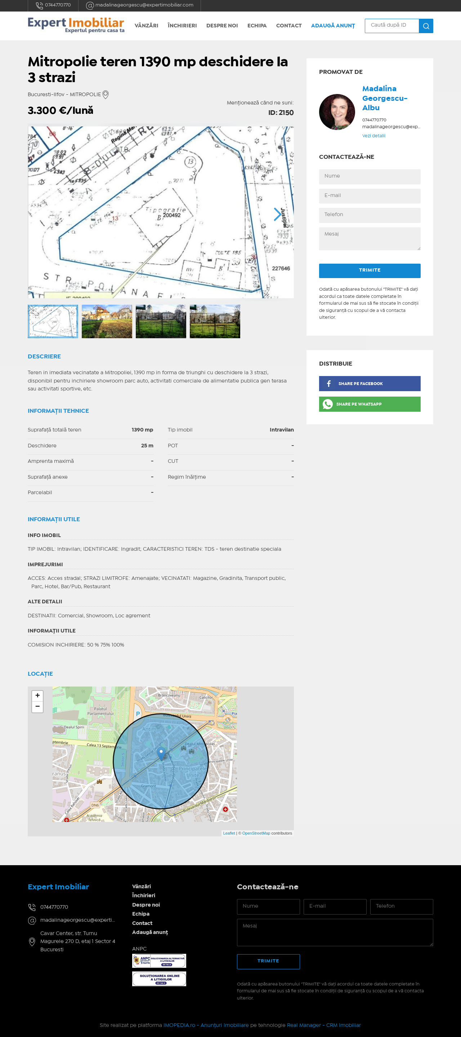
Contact (289, 26)
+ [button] (37, 696)
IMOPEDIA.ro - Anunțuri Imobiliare (206, 1025)
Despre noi (222, 26)
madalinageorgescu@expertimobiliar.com (139, 5)
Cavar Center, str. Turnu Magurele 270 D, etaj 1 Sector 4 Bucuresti (77, 941)
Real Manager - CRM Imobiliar (324, 1025)
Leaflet (229, 833)
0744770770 (53, 5)
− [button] (37, 707)
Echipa (257, 26)
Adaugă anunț (333, 26)
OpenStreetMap (256, 833)
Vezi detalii (373, 136)
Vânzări (146, 26)
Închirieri (182, 26)
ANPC (139, 949)
